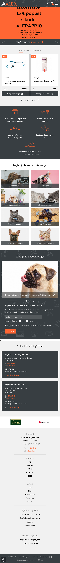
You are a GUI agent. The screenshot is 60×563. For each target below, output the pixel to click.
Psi (23, 321)
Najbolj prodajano (33, 51)
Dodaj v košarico (44, 94)
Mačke (31, 321)
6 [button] (38, 100)
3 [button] (28, 100)
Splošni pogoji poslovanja (30, 518)
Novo (21, 51)
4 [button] (32, 100)
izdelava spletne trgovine (25, 560)
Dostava (30, 522)
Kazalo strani (30, 526)
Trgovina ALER (30, 539)
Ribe (30, 476)
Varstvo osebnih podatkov (30, 514)
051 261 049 (10, 364)
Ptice (30, 469)
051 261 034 (10, 396)
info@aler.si (10, 366)
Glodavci (30, 472)
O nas (30, 487)
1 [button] (21, 100)
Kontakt (30, 501)
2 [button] (25, 100)
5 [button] (35, 100)
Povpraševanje (15, 94)
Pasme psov (30, 494)
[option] (30, 23)
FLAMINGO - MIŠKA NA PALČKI (44, 81)
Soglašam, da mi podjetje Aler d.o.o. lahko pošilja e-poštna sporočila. (31, 325)
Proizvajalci (30, 498)
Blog (30, 491)
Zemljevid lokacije (12, 375)
